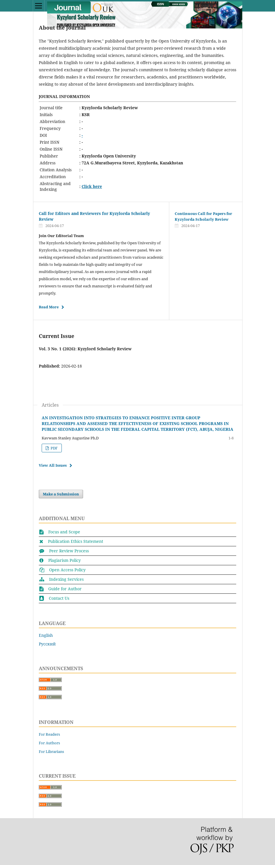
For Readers (49, 734)
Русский (47, 644)
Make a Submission (61, 494)
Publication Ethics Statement (75, 541)
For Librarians (51, 751)
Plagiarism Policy (64, 560)
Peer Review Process (69, 550)
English (46, 635)
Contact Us (59, 598)
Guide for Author (65, 588)
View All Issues (53, 465)
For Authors (49, 742)
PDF (54, 448)
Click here (92, 186)
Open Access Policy (67, 569)
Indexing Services (66, 579)
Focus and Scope (64, 532)
